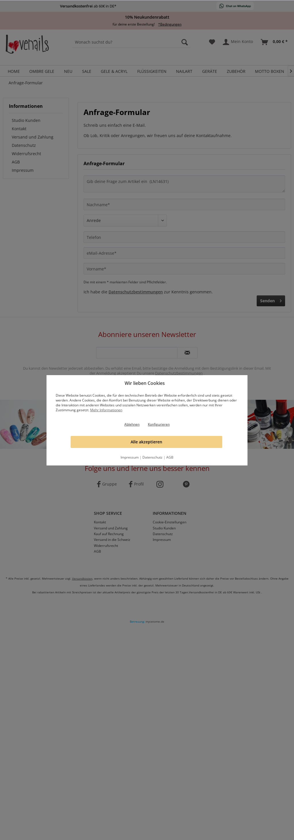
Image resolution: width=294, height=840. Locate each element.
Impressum (130, 457)
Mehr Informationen (106, 410)
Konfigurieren (159, 424)
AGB (169, 457)
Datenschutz (152, 457)
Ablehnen (132, 424)
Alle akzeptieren (146, 442)
